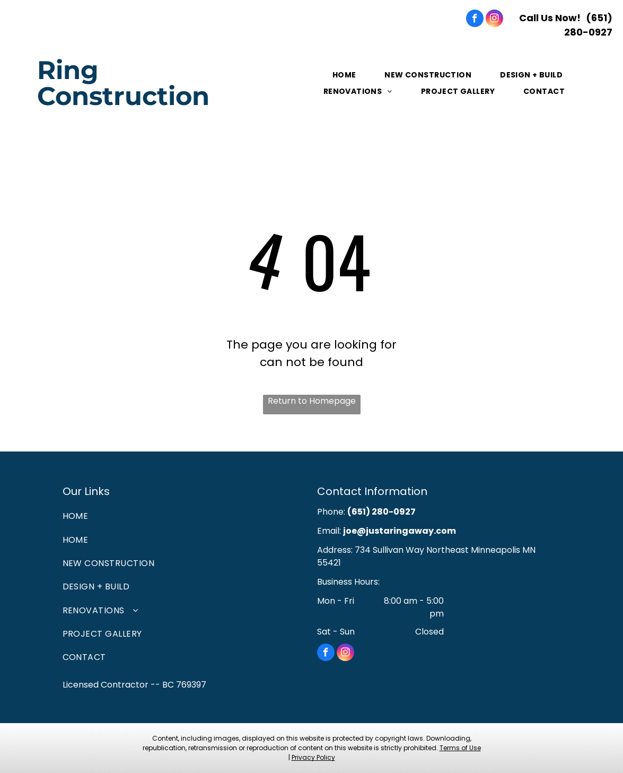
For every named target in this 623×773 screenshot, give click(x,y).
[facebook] (475, 20)
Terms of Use (460, 747)
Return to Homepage (312, 401)
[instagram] (494, 20)
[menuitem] (345, 75)
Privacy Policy (313, 757)
